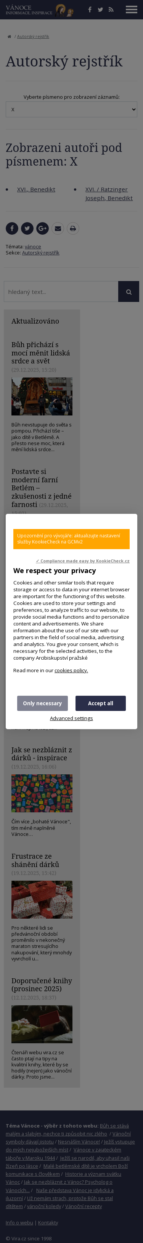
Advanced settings (71, 718)
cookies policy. (71, 670)
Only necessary (42, 703)
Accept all (100, 703)
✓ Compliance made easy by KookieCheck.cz (83, 561)
